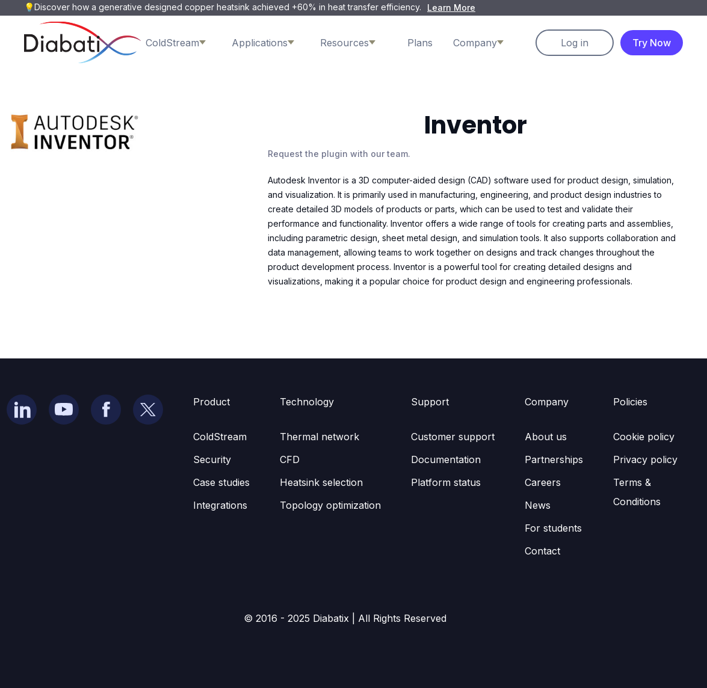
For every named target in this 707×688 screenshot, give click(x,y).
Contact (542, 551)
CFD (290, 459)
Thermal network (319, 437)
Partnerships (554, 459)
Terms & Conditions (637, 492)
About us (546, 437)
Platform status (446, 482)
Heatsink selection (321, 482)
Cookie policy (644, 437)
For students (553, 528)
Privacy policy (645, 459)
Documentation (446, 459)
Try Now (651, 43)
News (538, 505)
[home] (82, 42)
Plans (420, 43)
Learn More (451, 7)
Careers (543, 482)
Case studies (221, 482)
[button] (184, 43)
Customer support (453, 437)
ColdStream (220, 437)
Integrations (220, 505)
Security (212, 459)
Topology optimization (330, 505)
